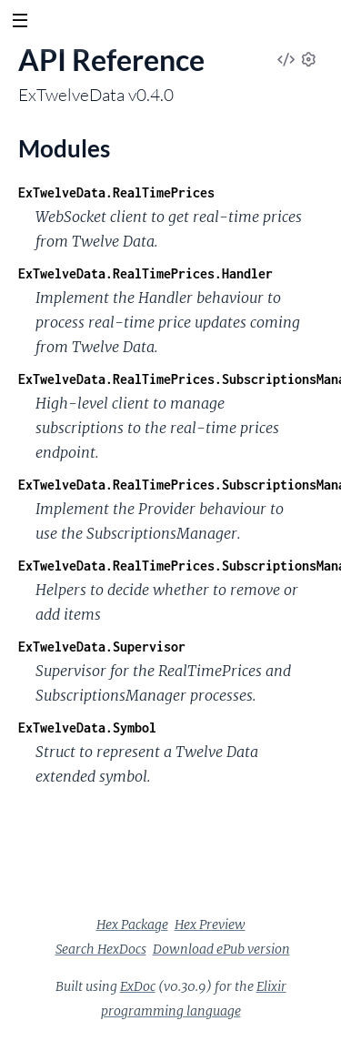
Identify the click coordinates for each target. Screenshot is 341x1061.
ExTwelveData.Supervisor (102, 646)
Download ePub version (221, 949)
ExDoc (137, 986)
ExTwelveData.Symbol (87, 727)
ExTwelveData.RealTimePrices (116, 192)
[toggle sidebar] (19, 22)
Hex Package (132, 924)
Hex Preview (210, 924)
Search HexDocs (100, 949)
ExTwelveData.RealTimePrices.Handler (145, 273)
